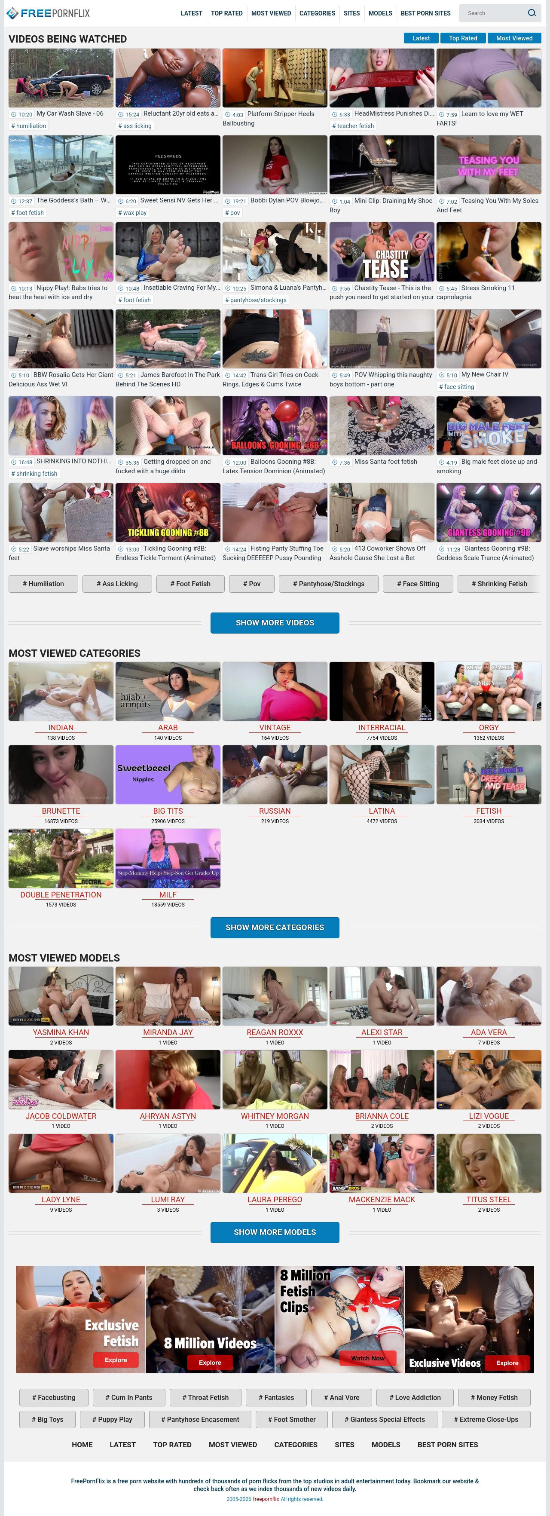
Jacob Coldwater (61, 1085)
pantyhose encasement (202, 1419)
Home (47, 6)
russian (275, 780)
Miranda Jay (168, 1002)
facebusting (56, 1397)
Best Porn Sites (426, 13)
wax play (134, 212)
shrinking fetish (36, 473)
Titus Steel (489, 1169)
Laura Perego (275, 1169)
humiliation (30, 126)
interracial (382, 697)
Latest (191, 13)
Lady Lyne (61, 1169)
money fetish (496, 1397)
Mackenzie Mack (382, 1169)
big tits (168, 780)
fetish (489, 780)
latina (382, 780)
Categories (317, 13)
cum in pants (131, 1397)
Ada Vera (489, 1002)
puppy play (114, 1419)
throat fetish (207, 1397)
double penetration (61, 864)
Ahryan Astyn (168, 1085)
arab (168, 697)
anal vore (344, 1397)
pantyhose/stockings (258, 300)
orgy (489, 697)
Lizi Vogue (489, 1085)
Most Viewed (271, 13)
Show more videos (275, 623)
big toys (50, 1419)
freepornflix (266, 1499)
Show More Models (275, 1232)
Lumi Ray (168, 1169)
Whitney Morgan (275, 1085)
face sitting (458, 386)
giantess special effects (386, 1419)
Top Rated (227, 13)
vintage (275, 697)
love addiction (417, 1397)
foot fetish (29, 212)
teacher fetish (355, 126)
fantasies (278, 1397)
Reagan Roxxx (275, 1002)
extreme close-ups (488, 1419)
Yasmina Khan (61, 1002)
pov (234, 212)
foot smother (293, 1419)
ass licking (137, 126)
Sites (352, 13)
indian (61, 697)
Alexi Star (382, 1002)
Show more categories (275, 927)
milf (168, 864)
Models (380, 13)
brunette (61, 780)
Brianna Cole (382, 1085)
